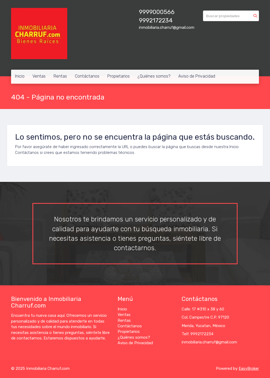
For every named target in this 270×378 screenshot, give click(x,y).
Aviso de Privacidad (196, 76)
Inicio (20, 76)
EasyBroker (249, 368)
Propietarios (118, 76)
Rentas (60, 76)
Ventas (39, 76)
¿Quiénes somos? (154, 76)
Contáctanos (87, 76)
